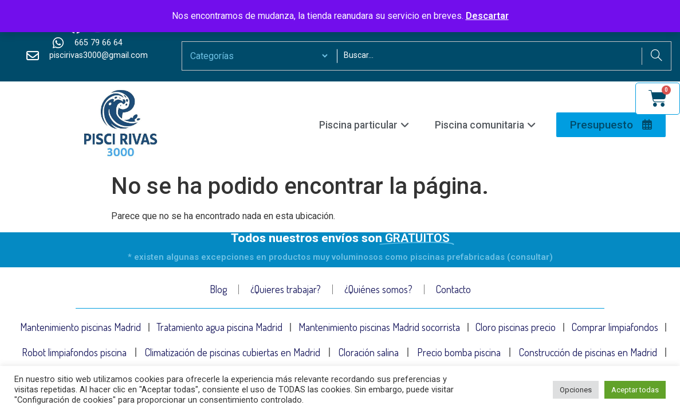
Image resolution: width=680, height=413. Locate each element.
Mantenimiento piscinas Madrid (80, 327)
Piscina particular (364, 125)
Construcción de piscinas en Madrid (588, 354)
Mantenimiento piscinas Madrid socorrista (379, 327)
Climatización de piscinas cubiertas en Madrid (232, 354)
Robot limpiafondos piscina (74, 354)
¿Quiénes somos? (378, 289)
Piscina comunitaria (485, 125)
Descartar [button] (487, 15)
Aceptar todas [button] (635, 389)
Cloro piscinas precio (515, 327)
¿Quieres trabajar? (285, 289)
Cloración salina (369, 354)
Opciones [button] (576, 389)
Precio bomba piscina (459, 354)
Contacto (453, 289)
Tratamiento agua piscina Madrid (219, 327)
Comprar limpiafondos (615, 327)
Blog (218, 289)
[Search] (656, 56)
